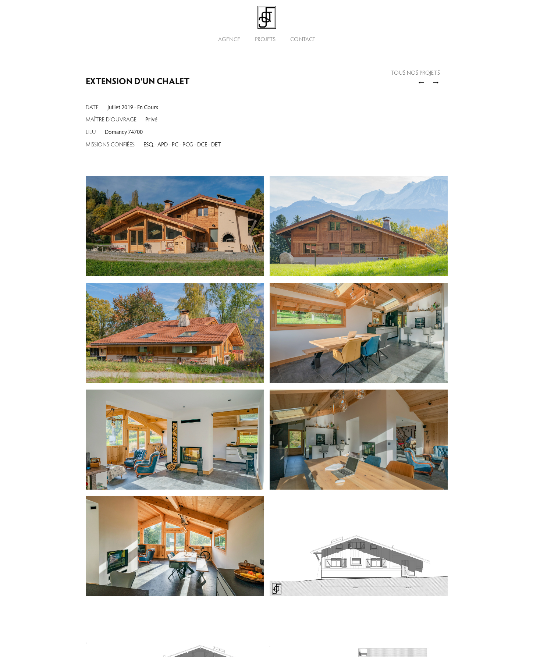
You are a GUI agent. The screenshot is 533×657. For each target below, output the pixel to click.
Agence (229, 39)
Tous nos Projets (415, 73)
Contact (302, 39)
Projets (265, 39)
